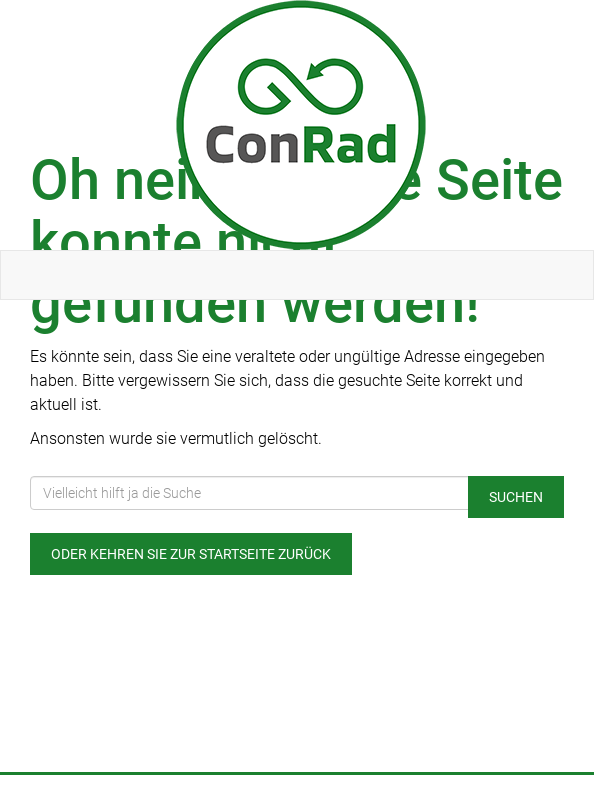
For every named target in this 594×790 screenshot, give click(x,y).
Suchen (516, 497)
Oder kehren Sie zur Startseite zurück (191, 554)
